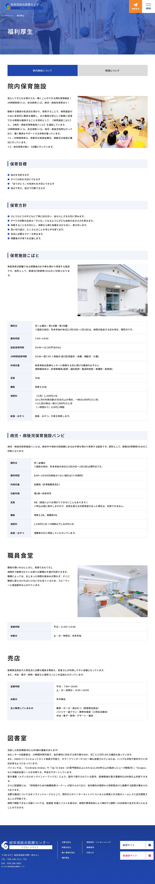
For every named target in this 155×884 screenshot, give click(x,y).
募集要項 (90, 847)
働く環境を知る (68, 852)
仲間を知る (66, 847)
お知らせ (90, 852)
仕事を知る (66, 842)
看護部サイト (130, 855)
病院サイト (129, 845)
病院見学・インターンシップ (99, 842)
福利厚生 (65, 857)
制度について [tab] (112, 70)
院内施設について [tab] (42, 70)
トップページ (7, 15)
